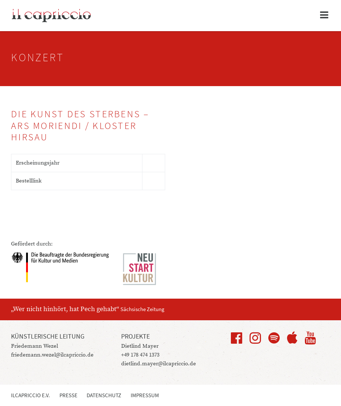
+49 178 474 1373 (140, 354)
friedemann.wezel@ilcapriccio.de (52, 354)
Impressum (145, 395)
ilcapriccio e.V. (30, 395)
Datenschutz (104, 395)
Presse (68, 395)
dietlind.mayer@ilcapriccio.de (158, 363)
